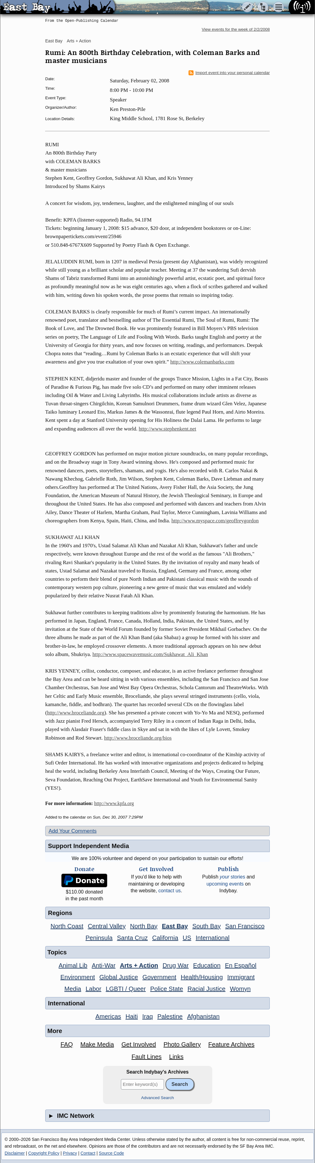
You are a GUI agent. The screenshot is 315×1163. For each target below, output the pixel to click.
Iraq (147, 1016)
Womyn (240, 988)
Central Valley (107, 926)
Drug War (176, 965)
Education (207, 965)
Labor (93, 988)
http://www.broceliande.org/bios (138, 738)
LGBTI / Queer (126, 988)
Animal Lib (72, 965)
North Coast (66, 926)
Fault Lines (147, 1056)
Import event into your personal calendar (229, 72)
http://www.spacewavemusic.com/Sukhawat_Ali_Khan (150, 654)
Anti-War (103, 965)
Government (159, 977)
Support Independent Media (88, 846)
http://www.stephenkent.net (167, 429)
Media (72, 988)
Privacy (70, 1153)
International (212, 937)
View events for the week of (236, 29)
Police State (166, 988)
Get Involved (139, 1044)
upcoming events (225, 883)
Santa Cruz (132, 937)
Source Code (111, 1153)
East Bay (53, 40)
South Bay (206, 926)
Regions (60, 913)
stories (232, 876)
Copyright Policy (43, 1153)
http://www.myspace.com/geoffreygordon (215, 521)
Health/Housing (202, 977)
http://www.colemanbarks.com (202, 362)
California (165, 937)
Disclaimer (15, 1153)
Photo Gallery (182, 1044)
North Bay (144, 926)
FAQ (67, 1044)
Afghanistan (203, 1016)
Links (176, 1056)
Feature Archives (231, 1044)
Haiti (132, 1016)
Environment (77, 977)
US (187, 937)
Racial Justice (206, 988)
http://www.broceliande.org (76, 713)
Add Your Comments (73, 831)
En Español (240, 965)
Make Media (97, 1044)
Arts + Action (79, 40)
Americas (108, 1016)
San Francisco (245, 926)
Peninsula (99, 937)
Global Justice (118, 977)
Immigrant (241, 977)
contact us (169, 890)
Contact (88, 1153)
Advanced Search (157, 1097)
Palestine (169, 1016)
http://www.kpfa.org (114, 803)
